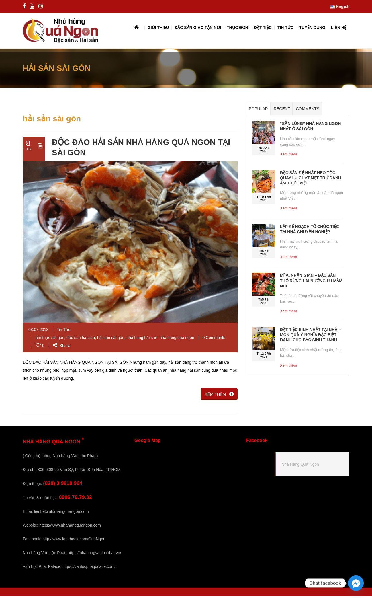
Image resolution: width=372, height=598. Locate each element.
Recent (282, 111)
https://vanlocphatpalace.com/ (88, 568)
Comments (307, 111)
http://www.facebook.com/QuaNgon (73, 541)
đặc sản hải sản (80, 339)
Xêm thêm (288, 156)
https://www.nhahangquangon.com (70, 527)
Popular (258, 111)
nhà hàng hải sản (141, 339)
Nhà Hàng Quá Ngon (300, 466)
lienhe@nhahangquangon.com (61, 513)
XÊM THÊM (219, 396)
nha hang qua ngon (177, 339)
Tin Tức (63, 331)
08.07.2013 (38, 331)
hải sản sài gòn (110, 339)
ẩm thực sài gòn (50, 339)
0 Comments (213, 339)
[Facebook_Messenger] (356, 583)
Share (61, 347)
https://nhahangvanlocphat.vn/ (94, 554)
